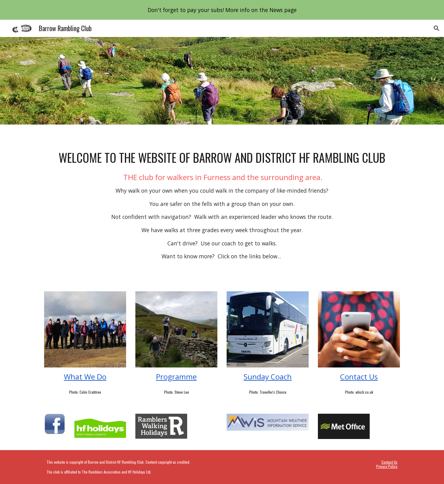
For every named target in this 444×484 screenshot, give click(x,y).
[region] (222, 10)
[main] (222, 204)
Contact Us (359, 376)
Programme (176, 376)
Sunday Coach (268, 376)
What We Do (85, 376)
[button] (436, 28)
